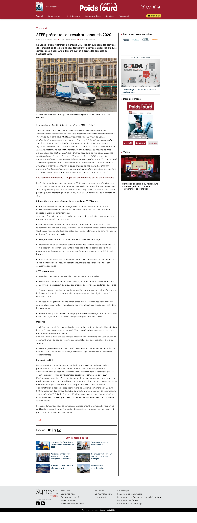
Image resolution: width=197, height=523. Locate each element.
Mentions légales (68, 500)
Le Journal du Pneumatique (130, 503)
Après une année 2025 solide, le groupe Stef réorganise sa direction (60, 456)
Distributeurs (73, 16)
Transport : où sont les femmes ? (99, 443)
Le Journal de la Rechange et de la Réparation (139, 497)
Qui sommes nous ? (70, 497)
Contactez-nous (68, 494)
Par (68, 39)
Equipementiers (93, 16)
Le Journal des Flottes (127, 500)
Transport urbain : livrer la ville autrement (62, 466)
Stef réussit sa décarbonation (97, 466)
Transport (124, 16)
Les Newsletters (102, 497)
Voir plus (153, 143)
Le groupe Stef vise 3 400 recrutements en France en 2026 (62, 444)
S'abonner (141, 143)
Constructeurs (55, 16)
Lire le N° (128, 143)
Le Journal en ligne (103, 494)
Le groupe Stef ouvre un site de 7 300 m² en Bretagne (101, 456)
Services (110, 16)
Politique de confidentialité (73, 503)
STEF (39, 420)
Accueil (39, 16)
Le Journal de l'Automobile (129, 494)
